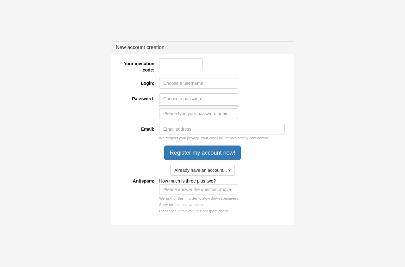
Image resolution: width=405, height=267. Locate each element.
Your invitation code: (139, 66)
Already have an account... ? (202, 170)
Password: (143, 98)
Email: (147, 129)
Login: (147, 83)
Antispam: (143, 180)
